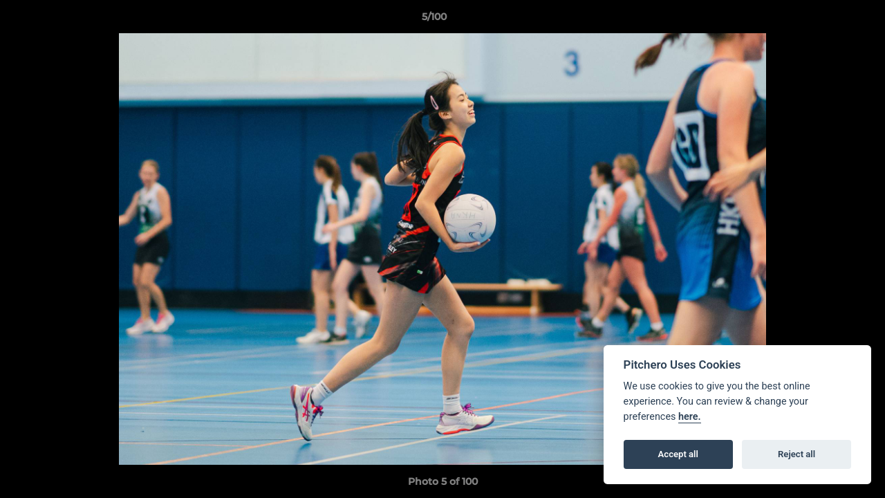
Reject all (796, 454)
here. (689, 417)
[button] (827, 20)
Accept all (678, 454)
